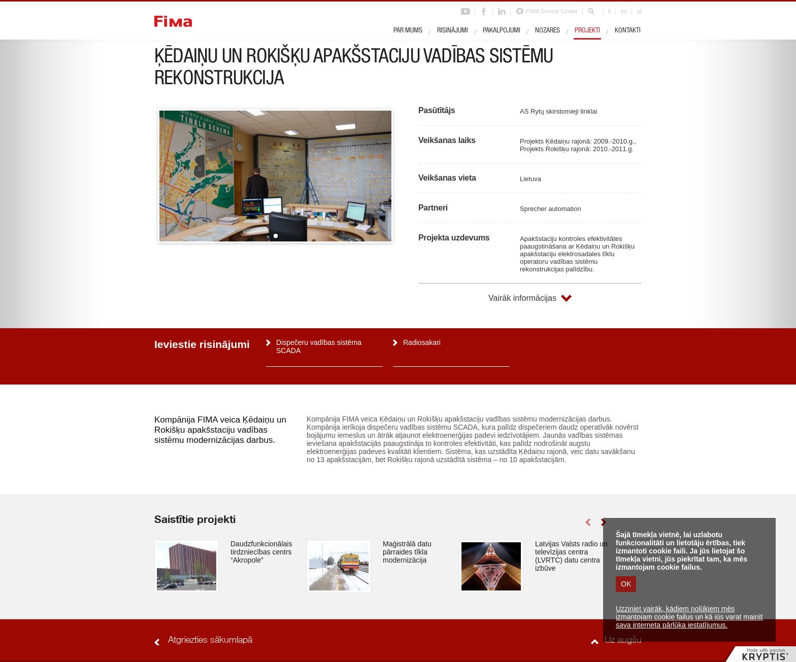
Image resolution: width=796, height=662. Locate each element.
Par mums (407, 30)
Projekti (587, 30)
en (624, 11)
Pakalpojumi (501, 30)
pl (639, 11)
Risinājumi (452, 30)
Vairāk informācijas (522, 298)
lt (609, 11)
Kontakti (628, 30)
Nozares (547, 30)
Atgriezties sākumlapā (210, 640)
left (587, 522)
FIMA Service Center (551, 11)
